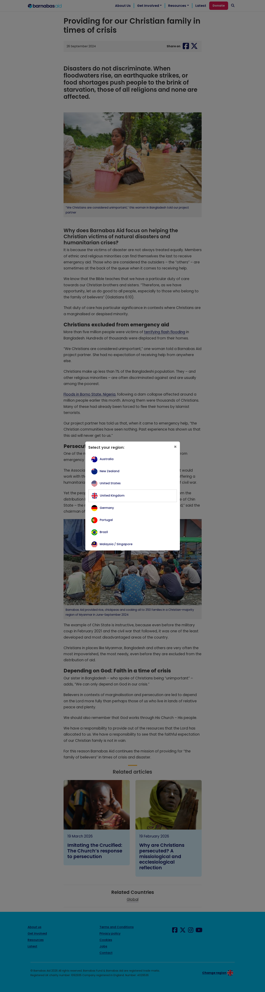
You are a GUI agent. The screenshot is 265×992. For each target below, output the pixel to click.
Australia (106, 459)
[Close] (175, 447)
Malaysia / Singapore (116, 544)
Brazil (104, 532)
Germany (107, 508)
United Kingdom (112, 495)
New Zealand (109, 471)
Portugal (106, 520)
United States (110, 483)
